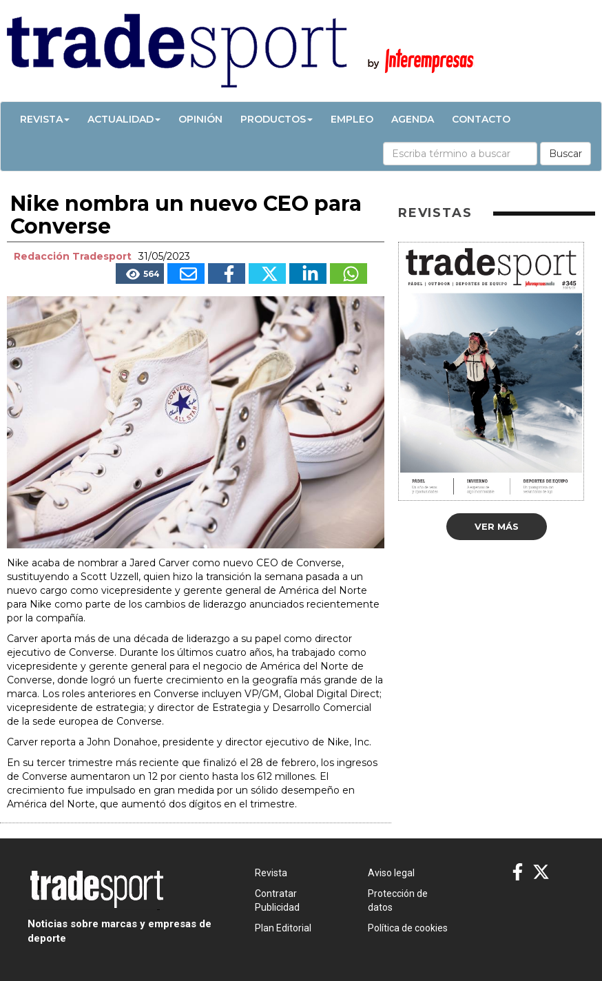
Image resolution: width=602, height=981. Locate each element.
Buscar (565, 153)
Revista (45, 119)
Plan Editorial (283, 927)
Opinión (200, 119)
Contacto (481, 119)
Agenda (412, 119)
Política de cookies (408, 927)
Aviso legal (391, 872)
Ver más (497, 526)
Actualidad (123, 119)
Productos (276, 119)
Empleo (352, 119)
